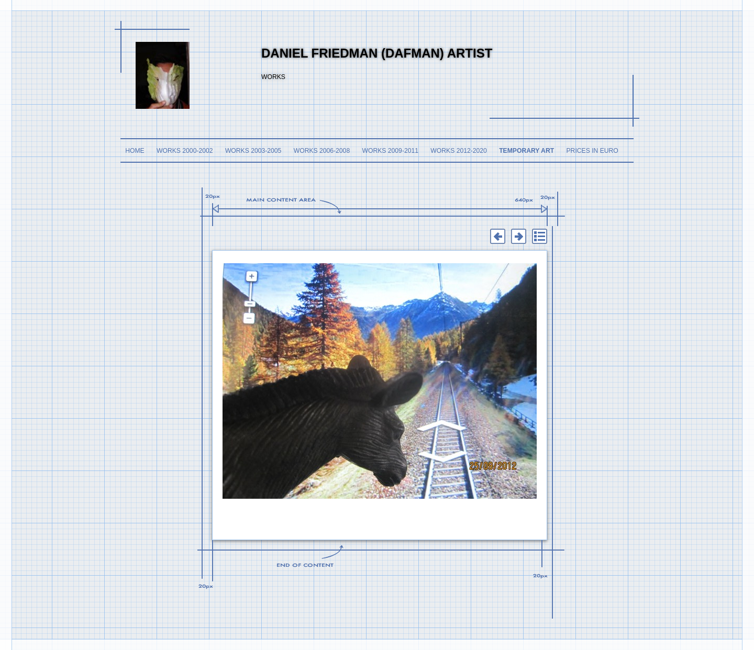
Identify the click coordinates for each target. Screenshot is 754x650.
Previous (497, 236)
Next (518, 236)
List (539, 236)
